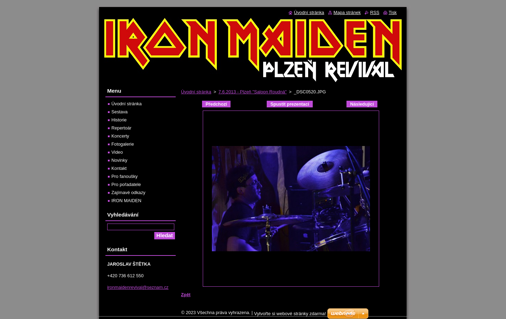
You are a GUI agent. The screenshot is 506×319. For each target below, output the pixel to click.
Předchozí (216, 104)
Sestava (119, 111)
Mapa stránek (347, 12)
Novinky (119, 160)
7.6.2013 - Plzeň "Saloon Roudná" (253, 91)
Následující (362, 104)
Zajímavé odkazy (128, 192)
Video (117, 152)
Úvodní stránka (196, 91)
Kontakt (118, 168)
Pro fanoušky (124, 176)
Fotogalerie (122, 144)
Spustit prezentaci (289, 104)
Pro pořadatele (126, 184)
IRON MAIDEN (126, 200)
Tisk (393, 12)
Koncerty (120, 136)
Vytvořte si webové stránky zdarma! (290, 315)
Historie (118, 119)
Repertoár (121, 128)
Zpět (185, 294)
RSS (374, 12)
